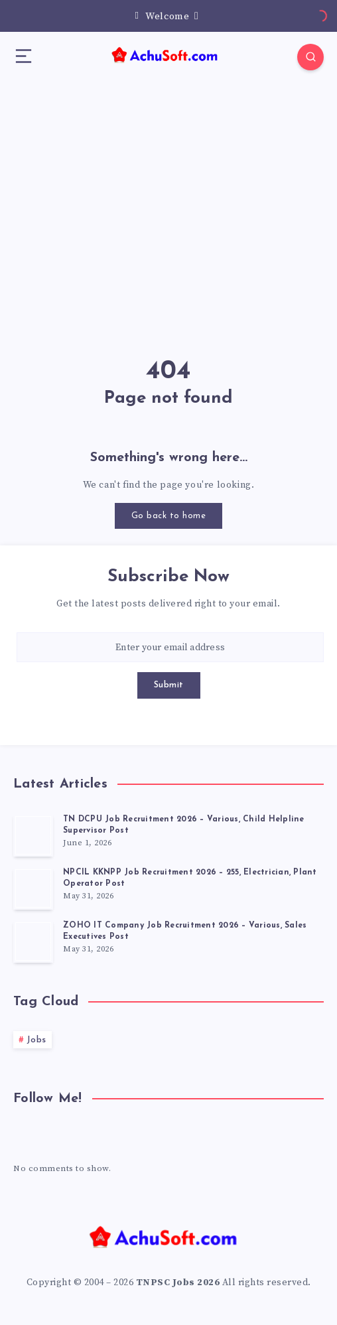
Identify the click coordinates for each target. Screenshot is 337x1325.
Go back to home (168, 516)
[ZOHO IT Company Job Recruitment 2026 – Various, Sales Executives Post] (33, 941)
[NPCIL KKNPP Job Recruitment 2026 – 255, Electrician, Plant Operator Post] (33, 888)
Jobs (36, 1040)
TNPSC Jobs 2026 (178, 1283)
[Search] (310, 57)
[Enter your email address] (170, 647)
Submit (169, 685)
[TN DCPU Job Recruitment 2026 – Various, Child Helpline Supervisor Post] (33, 835)
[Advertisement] (168, 194)
